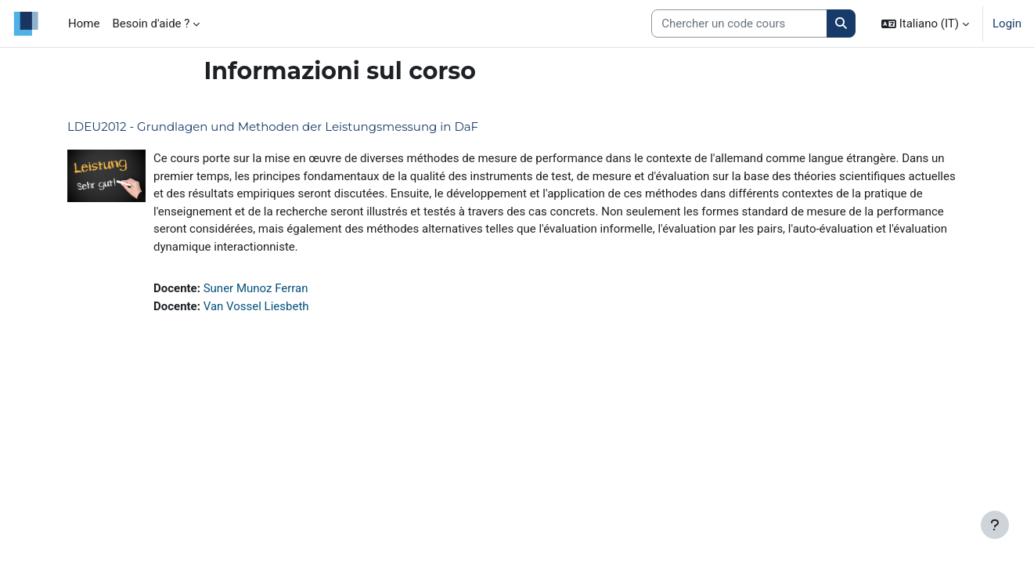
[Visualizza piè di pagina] (995, 525)
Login (1007, 23)
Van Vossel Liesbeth (256, 306)
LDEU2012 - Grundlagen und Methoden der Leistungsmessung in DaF (272, 126)
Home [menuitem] (83, 23)
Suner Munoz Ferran (256, 288)
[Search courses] (739, 23)
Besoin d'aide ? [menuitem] (150, 23)
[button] (925, 23)
